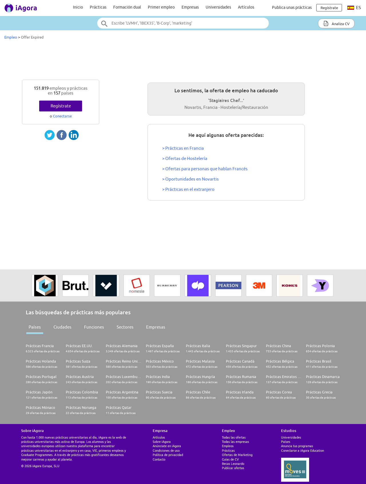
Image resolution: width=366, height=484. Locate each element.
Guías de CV (230, 459)
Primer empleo (161, 7)
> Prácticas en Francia (183, 148)
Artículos (246, 7)
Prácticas (98, 7)
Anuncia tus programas (297, 446)
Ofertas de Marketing (237, 455)
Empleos (228, 446)
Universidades (218, 7)
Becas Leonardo (233, 463)
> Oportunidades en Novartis (190, 179)
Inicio (78, 7)
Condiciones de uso (166, 450)
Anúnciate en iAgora (167, 446)
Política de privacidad (168, 455)
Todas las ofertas (234, 437)
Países (35, 327)
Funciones (94, 327)
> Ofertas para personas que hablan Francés (205, 168)
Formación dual (127, 7)
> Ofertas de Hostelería (184, 158)
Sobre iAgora (162, 441)
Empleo (10, 37)
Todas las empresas (235, 441)
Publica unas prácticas (292, 7)
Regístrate (61, 105)
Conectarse (62, 116)
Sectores (125, 327)
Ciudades (62, 327)
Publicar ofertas (233, 468)
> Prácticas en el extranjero (188, 189)
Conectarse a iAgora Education (302, 450)
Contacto (159, 459)
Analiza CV (336, 23)
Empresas (190, 7)
